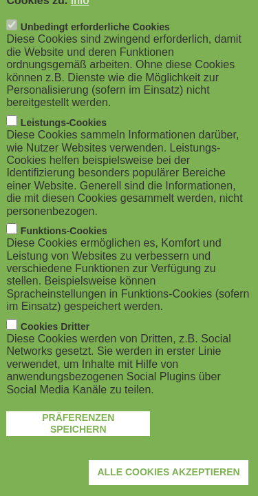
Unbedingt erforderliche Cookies (95, 51)
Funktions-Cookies (64, 254)
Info (80, 24)
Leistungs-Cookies (64, 146)
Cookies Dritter (55, 350)
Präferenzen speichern (78, 447)
